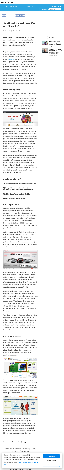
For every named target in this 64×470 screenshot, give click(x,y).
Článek (11, 59)
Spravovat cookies (51, 460)
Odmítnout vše (51, 464)
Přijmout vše (51, 456)
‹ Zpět (4, 15)
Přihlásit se (56, 6)
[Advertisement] (52, 23)
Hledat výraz (45, 9)
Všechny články (20, 15)
